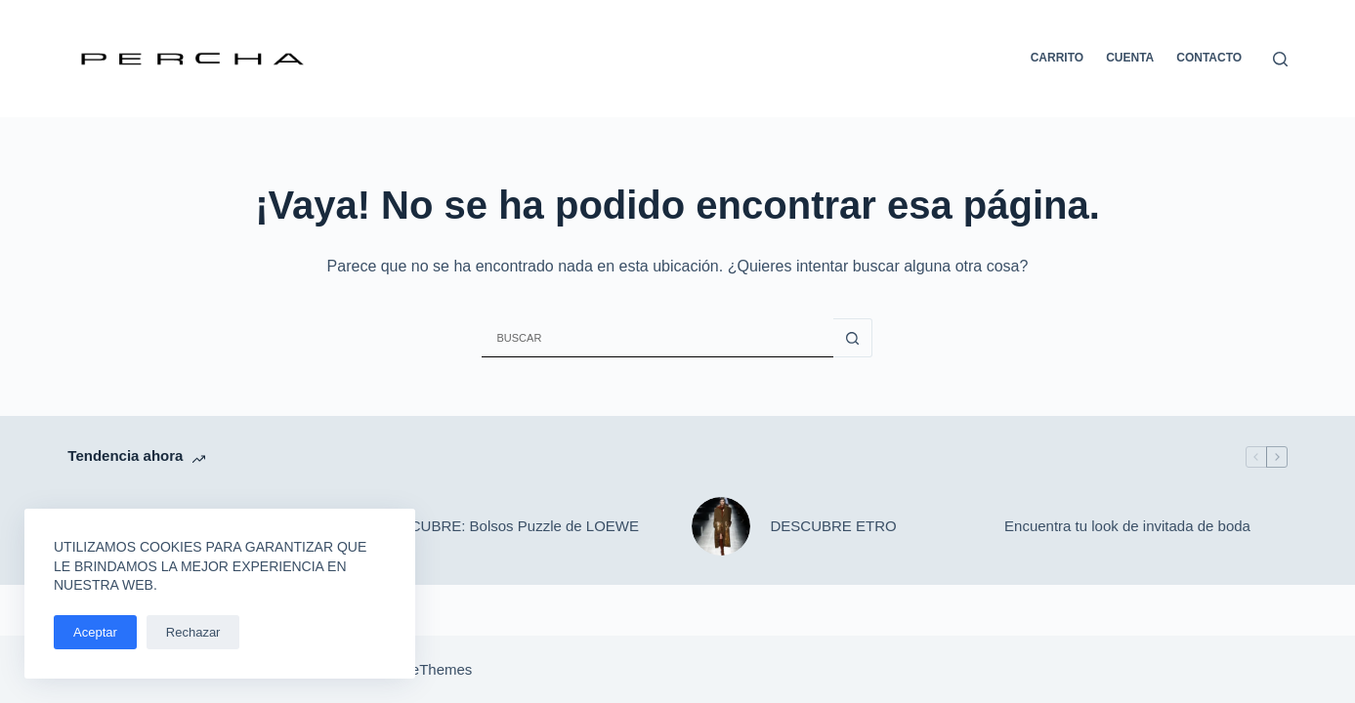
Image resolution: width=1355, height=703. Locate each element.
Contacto (1209, 57)
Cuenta (1130, 57)
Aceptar (95, 632)
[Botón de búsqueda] (852, 337)
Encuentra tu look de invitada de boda (1127, 525)
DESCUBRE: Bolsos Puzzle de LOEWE (509, 525)
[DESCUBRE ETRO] (721, 526)
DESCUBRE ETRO (833, 525)
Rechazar (193, 632)
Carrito (1057, 57)
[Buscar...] (657, 337)
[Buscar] (1280, 59)
